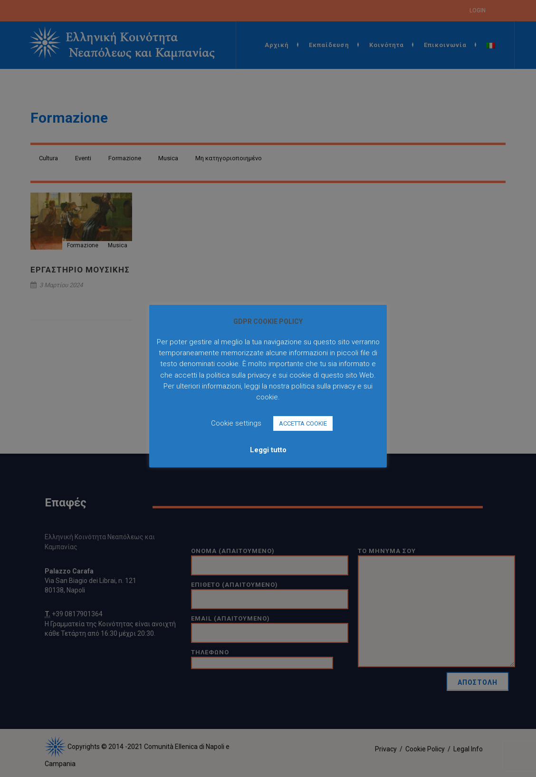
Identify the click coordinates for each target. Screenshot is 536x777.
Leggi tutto (268, 450)
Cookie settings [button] (236, 423)
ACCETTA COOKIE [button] (303, 423)
